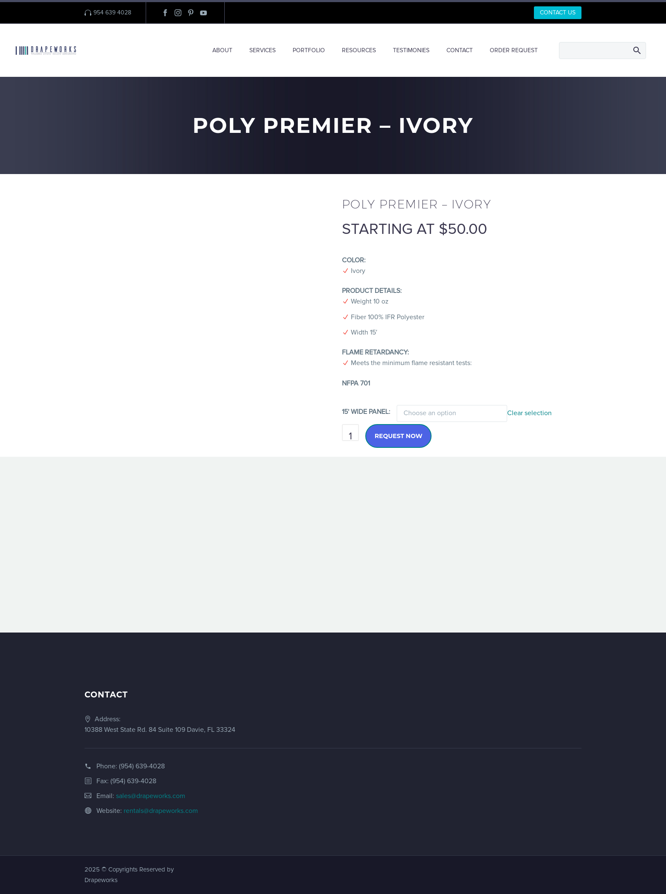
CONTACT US (558, 12)
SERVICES (262, 50)
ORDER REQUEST (514, 50)
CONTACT (459, 50)
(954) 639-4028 (142, 766)
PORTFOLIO (309, 50)
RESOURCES (359, 50)
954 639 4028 (112, 12)
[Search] (602, 50)
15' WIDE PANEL (365, 412)
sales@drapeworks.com (150, 796)
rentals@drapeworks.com (161, 811)
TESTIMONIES (411, 50)
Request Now (398, 436)
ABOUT (222, 50)
